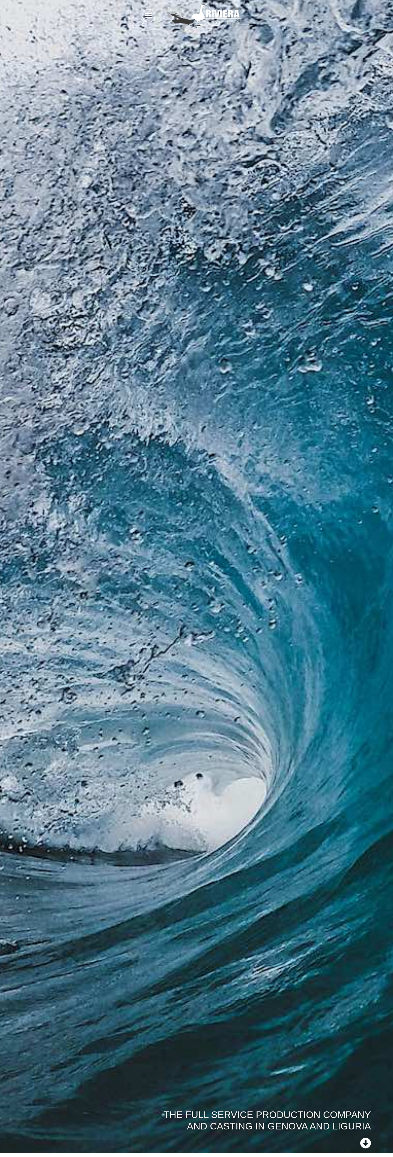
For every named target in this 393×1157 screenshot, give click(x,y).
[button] (148, 15)
